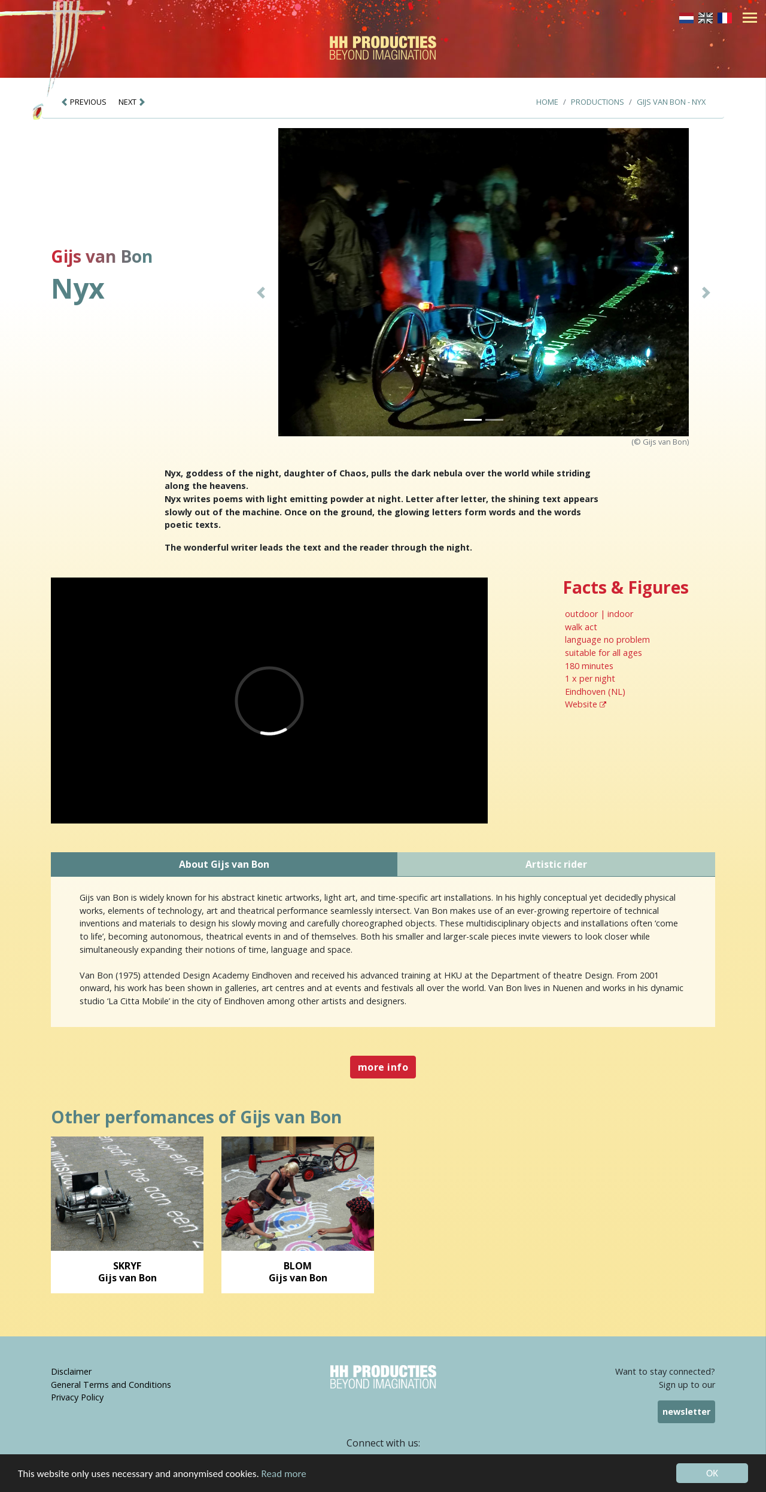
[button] (261, 292)
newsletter (686, 1411)
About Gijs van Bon (224, 864)
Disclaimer (71, 1371)
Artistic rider (556, 864)
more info (383, 1067)
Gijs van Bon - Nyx (671, 101)
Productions (597, 101)
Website (585, 704)
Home (547, 101)
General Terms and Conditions (111, 1384)
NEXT (132, 101)
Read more (284, 1473)
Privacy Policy (77, 1397)
